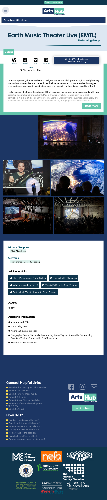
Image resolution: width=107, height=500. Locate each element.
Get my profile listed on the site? (24, 429)
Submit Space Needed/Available (24, 400)
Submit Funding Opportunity (23, 394)
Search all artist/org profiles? (23, 436)
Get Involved (83, 408)
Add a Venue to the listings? (22, 433)
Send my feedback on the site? (24, 420)
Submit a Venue (16, 409)
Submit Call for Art (18, 397)
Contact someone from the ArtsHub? (27, 439)
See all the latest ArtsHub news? (24, 423)
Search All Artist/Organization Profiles (27, 387)
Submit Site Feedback (19, 390)
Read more (91, 106)
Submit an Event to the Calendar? (25, 426)
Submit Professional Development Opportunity (24, 404)
